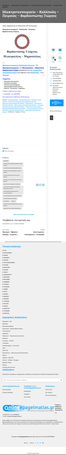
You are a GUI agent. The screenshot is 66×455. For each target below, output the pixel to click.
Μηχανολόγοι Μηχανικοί (41, 5)
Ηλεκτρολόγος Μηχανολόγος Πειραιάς (12, 184)
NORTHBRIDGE (51, 437)
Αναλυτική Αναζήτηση (56, 111)
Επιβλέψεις (6, 161)
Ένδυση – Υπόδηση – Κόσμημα (10, 360)
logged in (11, 224)
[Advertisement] (23, 131)
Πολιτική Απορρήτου (50, 395)
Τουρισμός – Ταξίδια (7, 341)
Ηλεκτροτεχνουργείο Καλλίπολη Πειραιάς (13, 103)
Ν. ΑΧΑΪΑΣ (5, 255)
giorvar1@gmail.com (58, 83)
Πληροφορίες (50, 387)
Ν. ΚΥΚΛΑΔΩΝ (5, 311)
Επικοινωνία (48, 390)
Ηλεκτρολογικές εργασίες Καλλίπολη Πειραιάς (12, 176)
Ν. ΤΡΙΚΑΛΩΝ (5, 301)
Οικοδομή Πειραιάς (13, 99)
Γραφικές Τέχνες (6, 363)
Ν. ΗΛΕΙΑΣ (5, 272)
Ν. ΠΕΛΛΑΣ (5, 294)
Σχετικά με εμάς (6, 390)
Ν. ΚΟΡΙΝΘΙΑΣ (5, 287)
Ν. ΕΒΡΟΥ (4, 292)
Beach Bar (5, 324)
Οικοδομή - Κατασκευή (20, 5)
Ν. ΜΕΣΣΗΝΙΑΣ (6, 280)
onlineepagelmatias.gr (10, 387)
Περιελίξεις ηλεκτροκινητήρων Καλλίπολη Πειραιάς (22, 101)
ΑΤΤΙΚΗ (4, 251)
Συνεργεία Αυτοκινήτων (8, 367)
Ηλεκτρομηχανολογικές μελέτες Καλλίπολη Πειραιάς (11, 192)
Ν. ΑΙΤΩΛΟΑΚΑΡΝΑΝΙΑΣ (8, 263)
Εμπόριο (5, 5)
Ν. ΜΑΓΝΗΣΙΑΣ (6, 268)
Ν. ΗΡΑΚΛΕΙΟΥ (6, 258)
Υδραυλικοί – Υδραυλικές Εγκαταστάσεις (13, 336)
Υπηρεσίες (27, 394)
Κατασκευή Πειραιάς (24, 99)
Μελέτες (13, 201)
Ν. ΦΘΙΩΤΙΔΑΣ (6, 277)
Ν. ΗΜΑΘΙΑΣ (5, 299)
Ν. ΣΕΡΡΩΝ (5, 270)
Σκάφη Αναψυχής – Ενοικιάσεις (10, 346)
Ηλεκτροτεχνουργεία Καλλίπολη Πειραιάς (25, 105)
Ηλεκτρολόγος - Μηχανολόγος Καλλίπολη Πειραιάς (13, 180)
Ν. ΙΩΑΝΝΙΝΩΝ (5, 282)
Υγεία (3, 348)
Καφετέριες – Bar (7, 322)
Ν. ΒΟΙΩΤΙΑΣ (5, 304)
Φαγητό (4, 355)
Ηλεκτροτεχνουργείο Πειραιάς (35, 108)
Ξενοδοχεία (5, 343)
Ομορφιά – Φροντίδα (7, 358)
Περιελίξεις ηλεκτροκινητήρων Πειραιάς (13, 110)
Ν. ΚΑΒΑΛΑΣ (5, 297)
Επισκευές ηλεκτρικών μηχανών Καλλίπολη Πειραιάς (11, 164)
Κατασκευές (6, 201)
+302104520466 (57, 78)
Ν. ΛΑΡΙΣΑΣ (5, 260)
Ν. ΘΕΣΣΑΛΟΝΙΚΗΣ (7, 253)
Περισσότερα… (55, 424)
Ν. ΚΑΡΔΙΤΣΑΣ (6, 309)
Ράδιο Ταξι (5, 351)
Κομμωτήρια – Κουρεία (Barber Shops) (12, 329)
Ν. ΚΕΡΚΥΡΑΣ (5, 313)
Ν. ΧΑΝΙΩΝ (5, 289)
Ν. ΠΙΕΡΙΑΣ (5, 306)
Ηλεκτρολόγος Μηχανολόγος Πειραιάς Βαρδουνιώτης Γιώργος (12, 188)
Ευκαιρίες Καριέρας (7, 393)
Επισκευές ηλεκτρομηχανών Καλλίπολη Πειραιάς (12, 172)
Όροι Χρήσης (48, 393)
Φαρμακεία (5, 334)
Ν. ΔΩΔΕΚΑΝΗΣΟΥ (7, 275)
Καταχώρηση (27, 391)
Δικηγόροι (5, 338)
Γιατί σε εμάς (27, 397)
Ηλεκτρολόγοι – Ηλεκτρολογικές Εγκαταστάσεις (15, 353)
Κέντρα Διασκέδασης (7, 326)
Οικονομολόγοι (6, 331)
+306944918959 (57, 81)
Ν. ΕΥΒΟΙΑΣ (5, 265)
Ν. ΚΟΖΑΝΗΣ (5, 284)
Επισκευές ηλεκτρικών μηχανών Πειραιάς (13, 168)
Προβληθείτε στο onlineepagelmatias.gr (32, 387)
